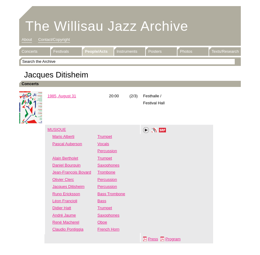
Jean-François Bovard (71, 172)
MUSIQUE (56, 129)
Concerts (29, 51)
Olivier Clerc (63, 179)
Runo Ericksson (66, 194)
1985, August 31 (61, 96)
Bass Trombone (111, 194)
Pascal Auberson (67, 144)
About (27, 39)
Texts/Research (225, 51)
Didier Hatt (61, 208)
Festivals (61, 51)
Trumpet (104, 136)
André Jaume (64, 215)
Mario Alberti (63, 136)
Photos (186, 51)
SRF (162, 131)
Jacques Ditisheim (68, 186)
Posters (155, 51)
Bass (101, 201)
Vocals (103, 144)
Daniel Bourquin (66, 165)
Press (153, 239)
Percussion (107, 151)
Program (173, 239)
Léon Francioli (64, 201)
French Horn (108, 229)
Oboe (102, 222)
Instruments (127, 51)
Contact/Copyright (54, 39)
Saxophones (108, 165)
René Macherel (65, 222)
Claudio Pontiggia (67, 229)
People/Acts (96, 51)
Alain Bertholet (65, 158)
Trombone (106, 172)
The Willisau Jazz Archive (106, 26)
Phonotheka (154, 131)
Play (146, 130)
